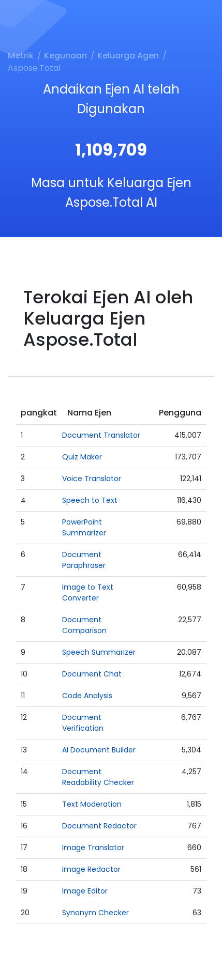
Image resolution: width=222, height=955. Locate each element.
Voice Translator (91, 478)
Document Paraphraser (84, 560)
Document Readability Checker (98, 777)
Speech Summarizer (99, 652)
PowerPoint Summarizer (84, 527)
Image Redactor (91, 869)
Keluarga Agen (128, 55)
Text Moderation (92, 804)
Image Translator (93, 847)
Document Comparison (84, 625)
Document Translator (101, 435)
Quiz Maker (82, 457)
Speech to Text (89, 500)
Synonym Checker (95, 912)
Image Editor (85, 891)
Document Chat (92, 674)
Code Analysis (87, 695)
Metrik (21, 55)
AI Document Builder (99, 750)
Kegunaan (65, 55)
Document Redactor (99, 826)
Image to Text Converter (87, 592)
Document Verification (82, 722)
